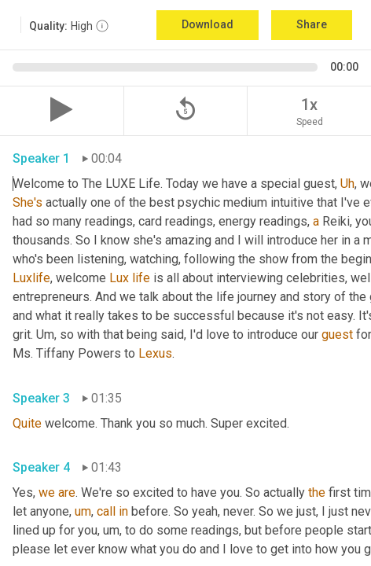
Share (311, 24)
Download (207, 24)
